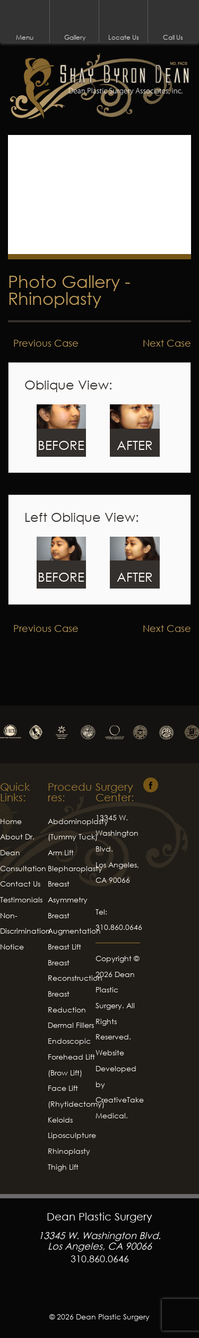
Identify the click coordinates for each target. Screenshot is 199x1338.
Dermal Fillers (71, 1024)
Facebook (99, 1292)
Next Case (167, 343)
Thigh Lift (63, 1166)
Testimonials (21, 899)
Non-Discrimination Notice (25, 931)
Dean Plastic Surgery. (115, 990)
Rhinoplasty (54, 298)
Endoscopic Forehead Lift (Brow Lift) (71, 1056)
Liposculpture (72, 1135)
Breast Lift (64, 946)
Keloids (60, 1119)
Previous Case (46, 343)
